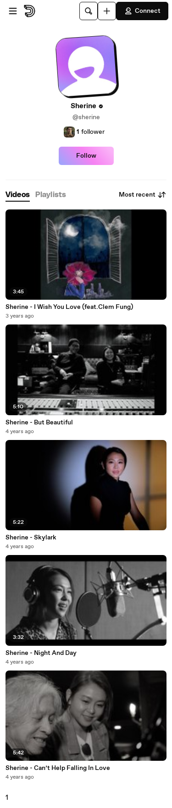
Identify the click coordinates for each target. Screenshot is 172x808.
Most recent (142, 194)
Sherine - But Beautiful (39, 422)
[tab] (18, 195)
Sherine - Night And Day (41, 653)
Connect (142, 11)
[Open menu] (13, 11)
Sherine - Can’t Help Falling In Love (58, 768)
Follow (86, 156)
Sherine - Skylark (31, 537)
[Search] (88, 11)
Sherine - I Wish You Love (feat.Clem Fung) (69, 307)
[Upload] (107, 11)
